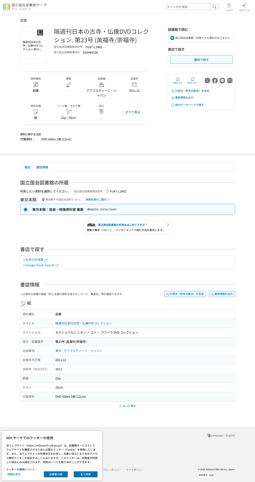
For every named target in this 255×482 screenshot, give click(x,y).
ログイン (244, 7)
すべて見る (132, 112)
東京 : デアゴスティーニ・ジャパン (78, 350)
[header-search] (192, 7)
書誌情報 (42, 167)
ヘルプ (229, 7)
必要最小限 (55, 474)
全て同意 (85, 474)
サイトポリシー (135, 470)
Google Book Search (42, 265)
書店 (27, 167)
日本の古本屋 (37, 259)
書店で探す (201, 59)
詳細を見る (14, 474)
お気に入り (177, 80)
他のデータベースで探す (187, 105)
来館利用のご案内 (98, 199)
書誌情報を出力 (182, 97)
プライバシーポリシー (108, 470)
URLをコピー (192, 80)
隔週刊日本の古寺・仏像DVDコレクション (83, 323)
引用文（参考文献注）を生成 (190, 91)
